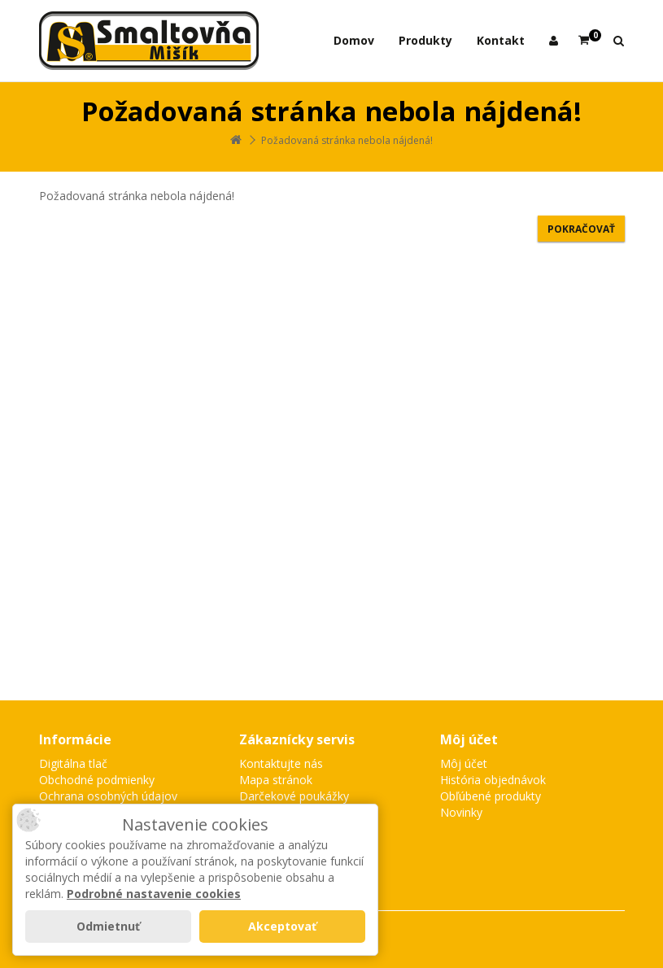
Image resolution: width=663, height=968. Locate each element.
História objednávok (493, 779)
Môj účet (463, 763)
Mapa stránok (275, 779)
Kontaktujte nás (281, 763)
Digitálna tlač (73, 763)
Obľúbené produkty (490, 796)
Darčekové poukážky (294, 796)
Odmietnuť (108, 926)
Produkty (425, 40)
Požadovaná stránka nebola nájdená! (347, 140)
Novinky (461, 812)
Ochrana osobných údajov (108, 796)
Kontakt (501, 40)
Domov (354, 40)
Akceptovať (282, 926)
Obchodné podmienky (97, 779)
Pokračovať (581, 229)
